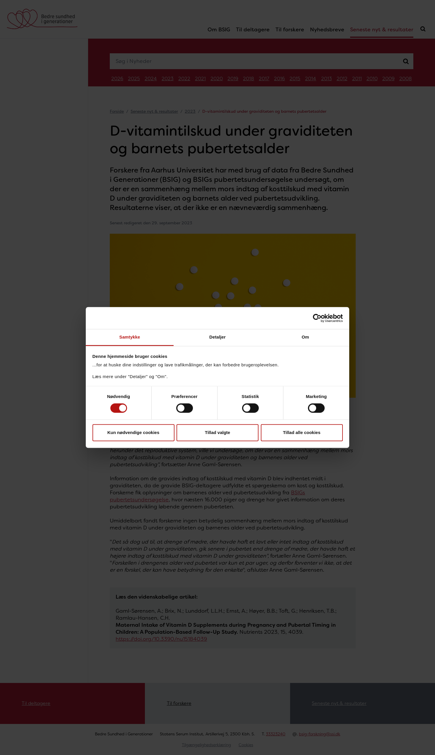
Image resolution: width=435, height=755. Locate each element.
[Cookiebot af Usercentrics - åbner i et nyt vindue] (317, 318)
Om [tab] (305, 336)
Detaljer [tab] (217, 336)
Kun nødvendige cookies (133, 432)
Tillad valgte (217, 432)
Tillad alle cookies (301, 432)
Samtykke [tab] (129, 336)
